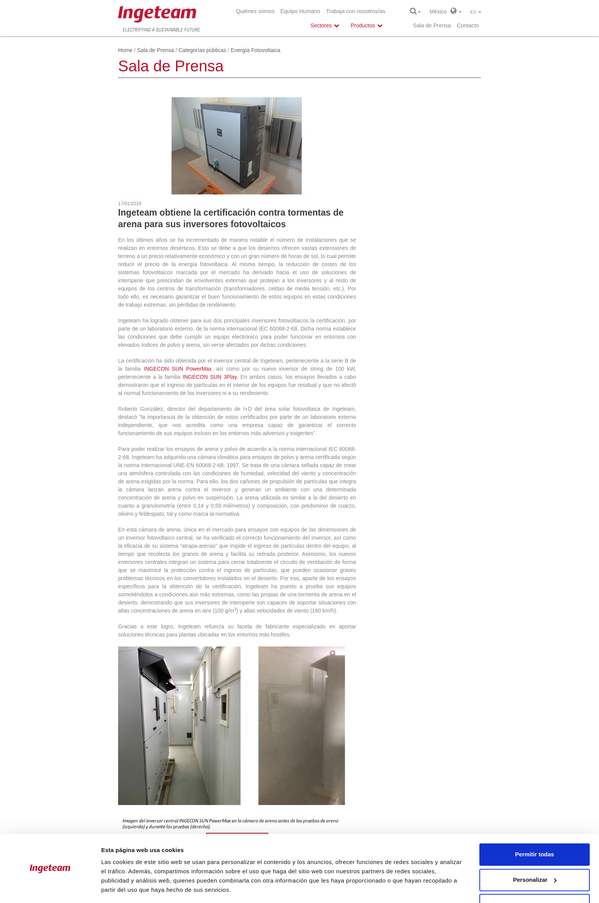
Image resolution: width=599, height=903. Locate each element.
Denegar (534, 881)
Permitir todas (534, 831)
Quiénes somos (255, 11)
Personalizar (535, 856)
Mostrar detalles (123, 887)
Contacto (468, 25)
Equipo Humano (300, 11)
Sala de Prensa (432, 25)
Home (125, 50)
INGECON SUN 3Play (210, 377)
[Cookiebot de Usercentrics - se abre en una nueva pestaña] (50, 888)
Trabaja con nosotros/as (356, 11)
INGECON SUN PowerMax (178, 369)
